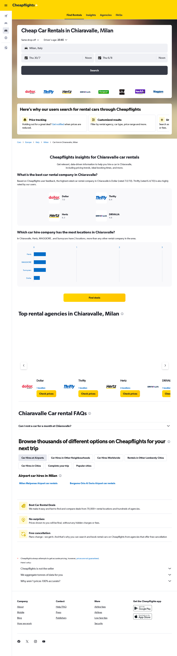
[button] (6, 5)
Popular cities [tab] (83, 465)
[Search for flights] (5, 15)
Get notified (58, 124)
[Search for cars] (5, 30)
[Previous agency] (24, 365)
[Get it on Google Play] (142, 608)
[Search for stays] (5, 23)
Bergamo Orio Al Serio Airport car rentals (92, 483)
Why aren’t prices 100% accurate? (96, 581)
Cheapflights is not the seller (96, 568)
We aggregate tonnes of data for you (96, 575)
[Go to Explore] (5, 37)
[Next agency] (165, 365)
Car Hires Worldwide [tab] (108, 457)
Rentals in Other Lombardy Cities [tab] (146, 457)
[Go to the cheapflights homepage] (25, 5)
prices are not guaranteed (87, 558)
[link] (94, 298)
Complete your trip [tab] (58, 465)
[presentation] (122, 313)
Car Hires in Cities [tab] (31, 465)
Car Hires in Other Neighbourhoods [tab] (70, 457)
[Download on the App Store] (142, 616)
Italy (37, 142)
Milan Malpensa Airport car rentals (38, 483)
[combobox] (30, 40)
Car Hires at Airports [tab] (32, 457)
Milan (46, 142)
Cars (19, 142)
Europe (28, 142)
